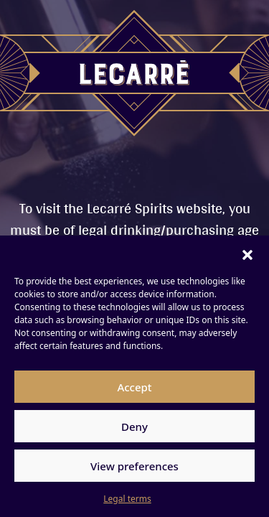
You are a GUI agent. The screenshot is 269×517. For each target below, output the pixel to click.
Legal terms (127, 499)
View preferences (134, 466)
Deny (134, 426)
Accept (134, 387)
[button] (247, 253)
